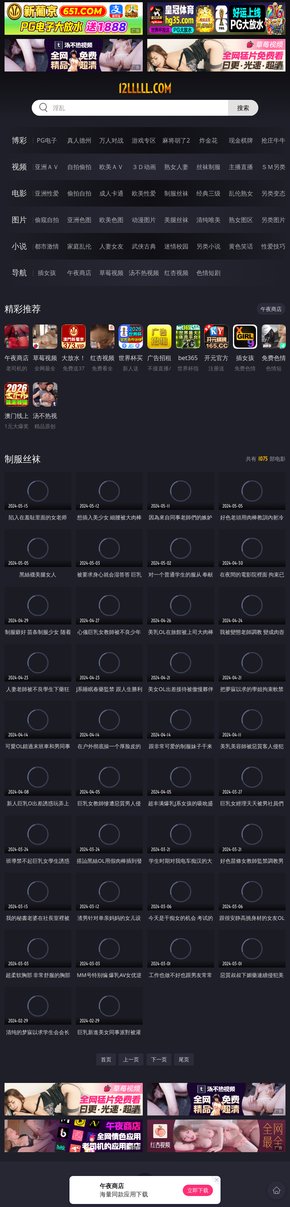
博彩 (19, 140)
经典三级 (208, 193)
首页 (106, 1059)
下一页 (159, 1059)
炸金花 (208, 140)
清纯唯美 (208, 220)
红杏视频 (176, 273)
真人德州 (79, 140)
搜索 (243, 108)
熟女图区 (241, 220)
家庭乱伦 (79, 246)
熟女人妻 (176, 167)
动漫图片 (144, 220)
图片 (19, 219)
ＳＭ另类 (273, 167)
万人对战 (111, 140)
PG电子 (47, 140)
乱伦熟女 (241, 193)
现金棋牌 (241, 140)
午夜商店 (79, 273)
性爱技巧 (273, 246)
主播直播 (241, 167)
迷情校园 (176, 246)
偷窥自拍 (47, 220)
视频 (19, 167)
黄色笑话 (241, 246)
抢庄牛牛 (273, 140)
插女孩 (47, 273)
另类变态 (273, 193)
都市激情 (47, 246)
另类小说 (208, 246)
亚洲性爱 (47, 193)
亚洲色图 (79, 220)
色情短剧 (208, 273)
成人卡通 (111, 193)
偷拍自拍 (79, 193)
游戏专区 (144, 140)
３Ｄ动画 (144, 167)
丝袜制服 (208, 167)
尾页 (184, 1059)
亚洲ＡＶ (47, 167)
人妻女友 (111, 246)
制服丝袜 (176, 193)
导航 (19, 272)
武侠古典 (144, 246)
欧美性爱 (144, 193)
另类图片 (273, 220)
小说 (19, 246)
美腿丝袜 (176, 220)
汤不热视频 (144, 273)
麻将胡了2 (176, 140)
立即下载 (197, 1190)
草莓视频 (111, 273)
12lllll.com (144, 88)
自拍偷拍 (79, 167)
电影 (19, 193)
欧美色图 (111, 220)
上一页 (131, 1059)
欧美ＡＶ (111, 167)
